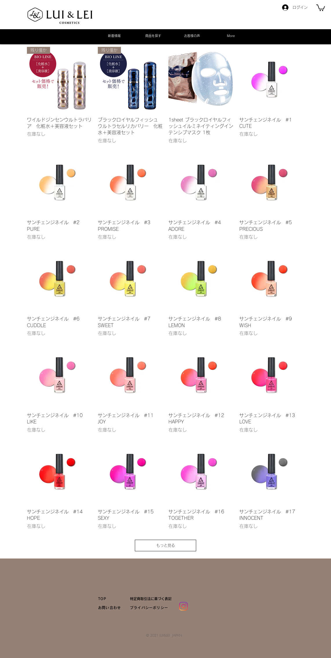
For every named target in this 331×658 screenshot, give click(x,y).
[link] (320, 7)
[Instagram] (183, 606)
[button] (153, 36)
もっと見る (165, 545)
